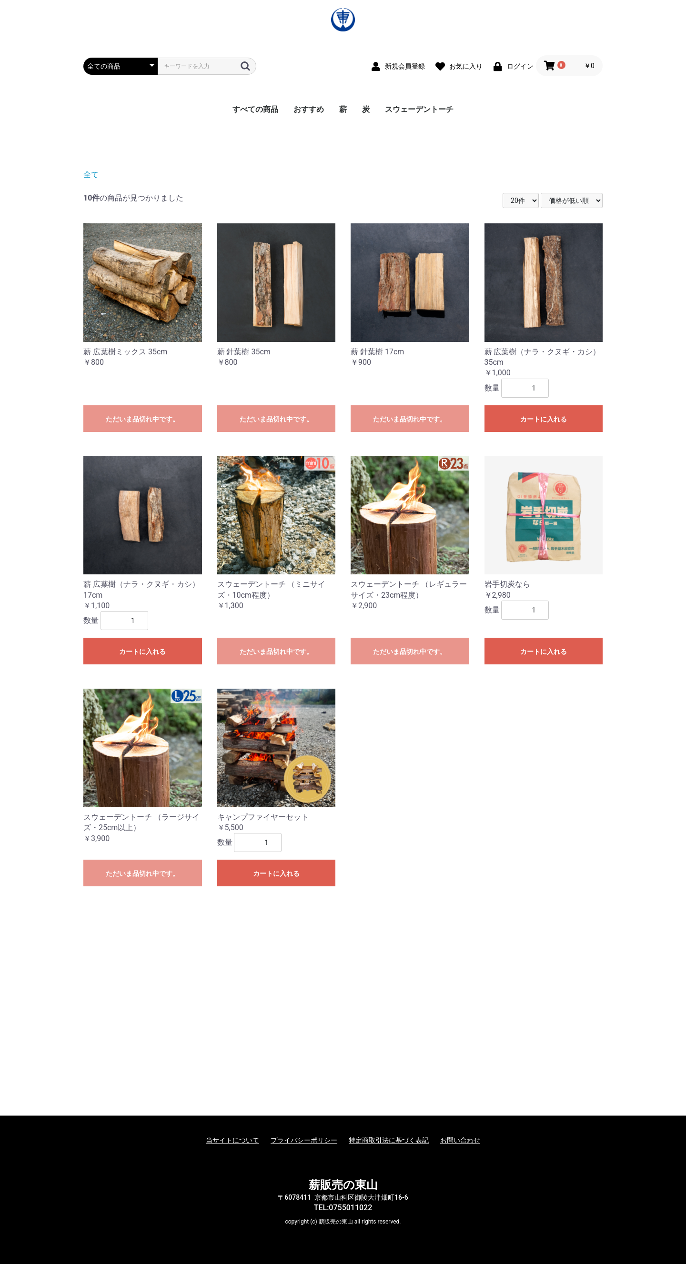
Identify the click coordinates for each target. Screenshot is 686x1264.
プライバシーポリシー (304, 1140)
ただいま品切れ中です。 (142, 560)
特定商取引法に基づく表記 (389, 1140)
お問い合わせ (460, 1140)
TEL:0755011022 (343, 1207)
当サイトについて (232, 1140)
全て (91, 316)
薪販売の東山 (343, 1185)
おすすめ (308, 109)
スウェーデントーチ (419, 109)
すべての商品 (255, 109)
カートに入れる (543, 560)
